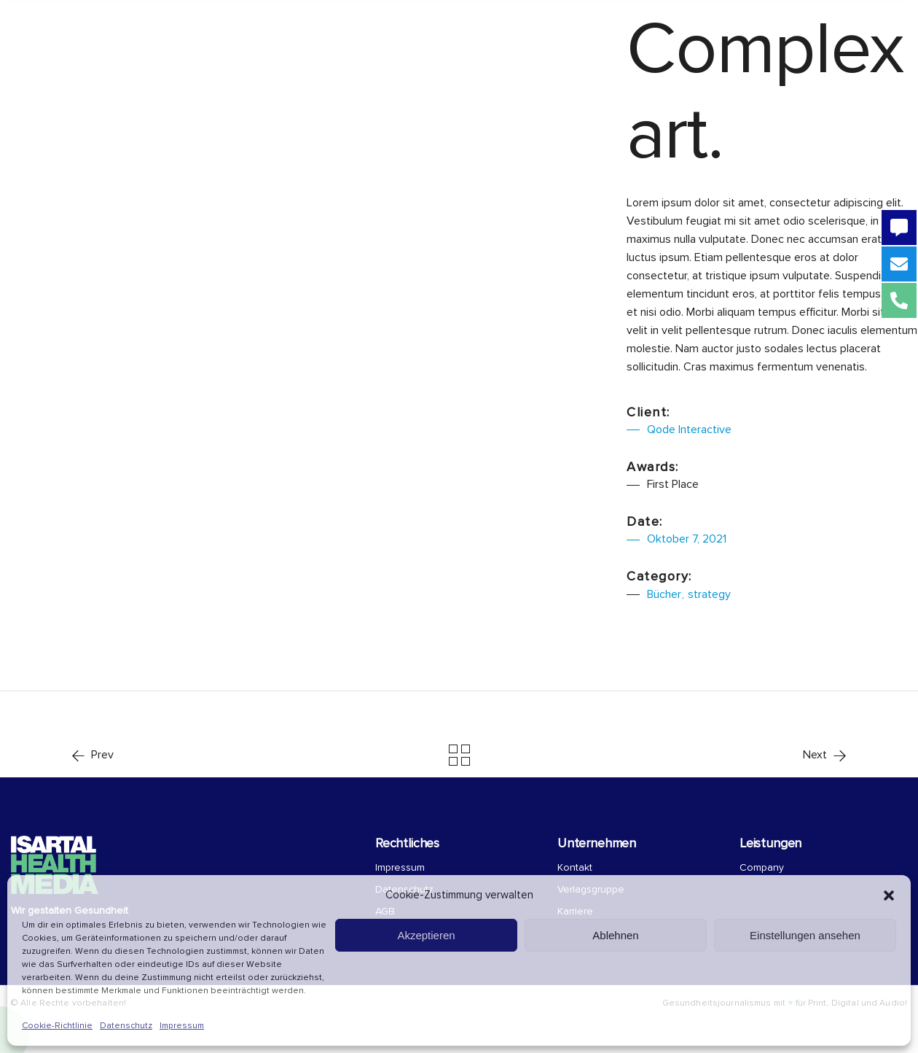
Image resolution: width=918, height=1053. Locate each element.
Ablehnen (615, 935)
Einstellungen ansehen (805, 935)
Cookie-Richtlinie (57, 1025)
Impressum (182, 1025)
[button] (889, 895)
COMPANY (501, 23)
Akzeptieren (426, 935)
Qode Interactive (689, 429)
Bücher (664, 594)
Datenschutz (126, 1025)
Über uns (387, 23)
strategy (709, 594)
